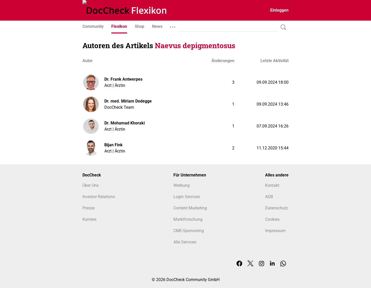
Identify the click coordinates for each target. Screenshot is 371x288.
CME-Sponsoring (188, 230)
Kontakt (272, 185)
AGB (269, 196)
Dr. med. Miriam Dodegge (128, 101)
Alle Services (184, 242)
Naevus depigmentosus (195, 45)
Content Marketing (190, 208)
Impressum (275, 230)
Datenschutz (276, 208)
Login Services (186, 196)
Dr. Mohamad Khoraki (124, 123)
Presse (88, 208)
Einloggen (279, 10)
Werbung (181, 185)
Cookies (272, 219)
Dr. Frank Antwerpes (123, 79)
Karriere (89, 219)
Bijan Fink (113, 144)
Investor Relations (98, 196)
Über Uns (90, 185)
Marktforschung (188, 219)
